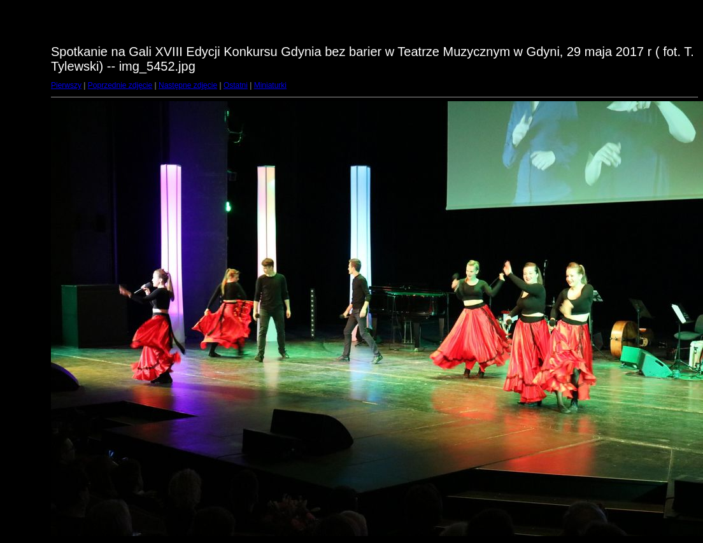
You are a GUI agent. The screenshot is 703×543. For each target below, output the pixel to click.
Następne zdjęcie (188, 85)
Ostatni (236, 85)
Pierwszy (66, 85)
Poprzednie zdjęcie (120, 85)
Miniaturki (270, 85)
